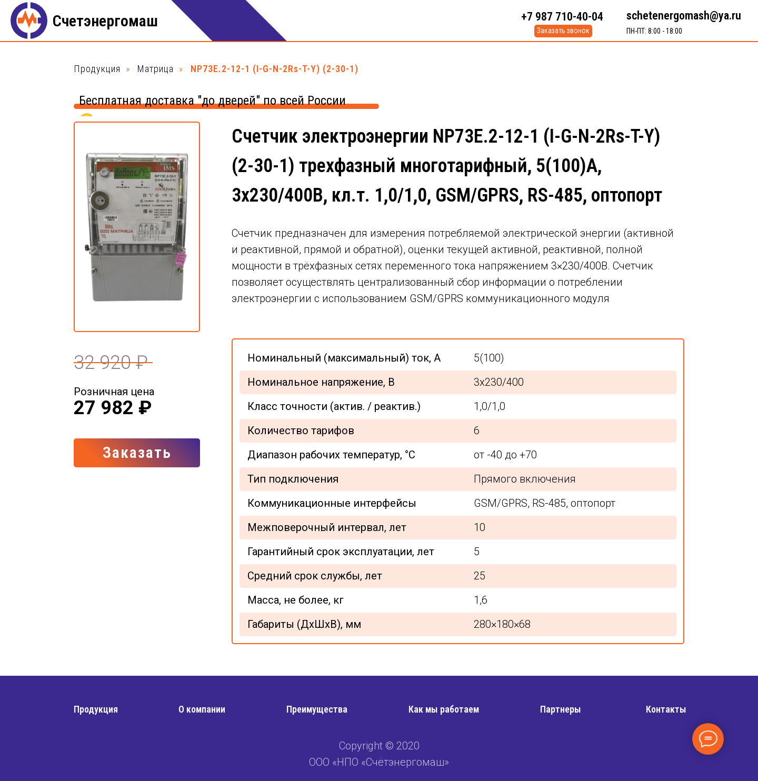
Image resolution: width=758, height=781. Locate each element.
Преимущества (316, 709)
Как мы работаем (443, 709)
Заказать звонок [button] (563, 30)
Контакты (666, 709)
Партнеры (560, 709)
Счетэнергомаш (105, 21)
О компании (201, 709)
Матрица (155, 68)
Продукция (97, 68)
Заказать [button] (137, 452)
